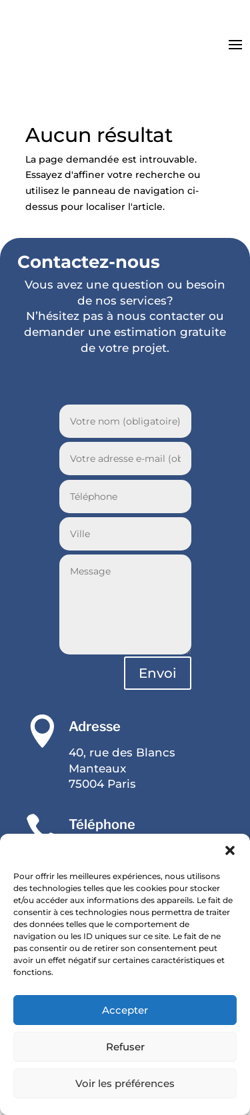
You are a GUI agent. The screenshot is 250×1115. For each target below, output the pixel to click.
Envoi (158, 673)
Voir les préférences (125, 1083)
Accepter (125, 1010)
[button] (230, 850)
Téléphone (102, 824)
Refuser (125, 1046)
